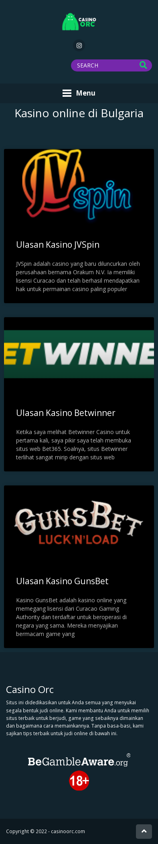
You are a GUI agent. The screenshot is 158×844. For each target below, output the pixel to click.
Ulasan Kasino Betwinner (65, 412)
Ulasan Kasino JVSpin (57, 244)
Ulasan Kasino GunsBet (62, 581)
